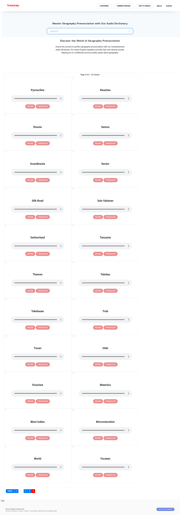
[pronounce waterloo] (105, 393)
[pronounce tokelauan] (37, 319)
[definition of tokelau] (98, 291)
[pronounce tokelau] (105, 283)
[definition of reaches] (98, 106)
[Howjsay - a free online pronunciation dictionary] (9, 5)
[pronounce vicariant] (37, 393)
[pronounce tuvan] (37, 356)
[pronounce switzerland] (37, 246)
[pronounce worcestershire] (105, 430)
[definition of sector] (98, 180)
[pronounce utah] (105, 356)
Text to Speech (144, 6)
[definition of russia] (30, 143)
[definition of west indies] (30, 438)
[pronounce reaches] (105, 98)
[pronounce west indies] (37, 430)
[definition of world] (30, 475)
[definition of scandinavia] (30, 180)
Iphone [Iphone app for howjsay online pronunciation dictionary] (159, 6)
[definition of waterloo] (98, 401)
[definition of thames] (30, 291)
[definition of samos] (98, 143)
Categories (104, 6)
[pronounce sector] (105, 172)
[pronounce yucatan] (105, 467)
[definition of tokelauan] (30, 327)
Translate (43, 106)
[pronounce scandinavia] (37, 172)
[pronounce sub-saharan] (105, 209)
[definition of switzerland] (30, 254)
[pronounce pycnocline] (37, 98)
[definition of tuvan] (30, 364)
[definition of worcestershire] (98, 438)
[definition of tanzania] (98, 254)
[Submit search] (130, 31)
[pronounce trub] (105, 319)
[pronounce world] (37, 467)
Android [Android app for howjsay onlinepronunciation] (169, 6)
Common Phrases (124, 6)
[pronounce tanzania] (105, 246)
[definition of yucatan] (98, 475)
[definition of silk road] (30, 217)
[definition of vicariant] (30, 401)
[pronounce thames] (37, 283)
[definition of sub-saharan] (98, 217)
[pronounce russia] (37, 135)
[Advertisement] (90, 62)
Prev (10, 491)
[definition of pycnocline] (30, 106)
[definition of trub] (98, 327)
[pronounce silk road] (37, 209)
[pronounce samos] (105, 135)
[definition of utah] (98, 364)
